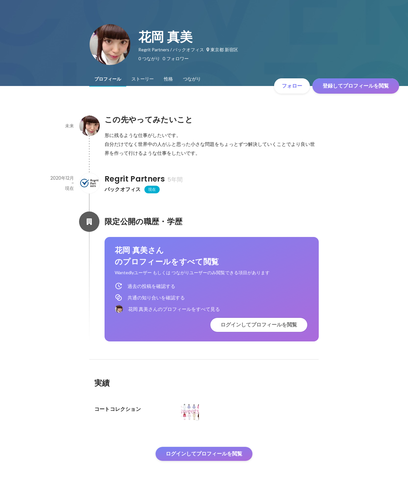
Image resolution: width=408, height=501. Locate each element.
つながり (192, 79)
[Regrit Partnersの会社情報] (89, 183)
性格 (168, 79)
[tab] (107, 79)
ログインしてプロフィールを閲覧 (259, 324)
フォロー (292, 85)
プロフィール (107, 79)
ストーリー (142, 79)
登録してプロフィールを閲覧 (356, 85)
